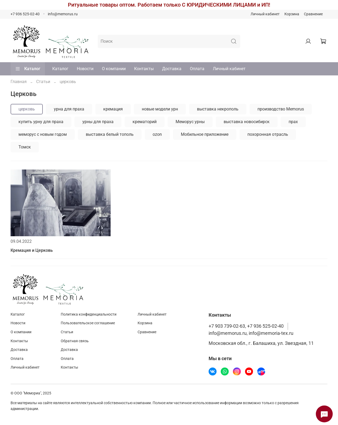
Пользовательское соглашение (88, 323)
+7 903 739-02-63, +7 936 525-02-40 (246, 326)
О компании (114, 68)
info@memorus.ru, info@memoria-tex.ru (251, 333)
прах (293, 121)
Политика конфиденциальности (88, 314)
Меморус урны (190, 121)
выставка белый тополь (110, 134)
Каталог (27, 68)
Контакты (144, 68)
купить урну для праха (40, 121)
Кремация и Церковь (32, 250)
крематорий (145, 121)
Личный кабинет (265, 14)
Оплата (197, 68)
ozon (157, 134)
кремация (113, 109)
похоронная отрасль (267, 134)
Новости (85, 68)
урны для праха (98, 121)
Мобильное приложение (204, 134)
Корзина (291, 14)
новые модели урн (160, 109)
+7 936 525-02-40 (25, 14)
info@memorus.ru (63, 14)
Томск (24, 146)
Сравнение (313, 14)
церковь (26, 109)
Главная (19, 81)
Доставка (171, 68)
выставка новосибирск (247, 121)
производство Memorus (280, 109)
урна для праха (69, 109)
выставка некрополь (217, 109)
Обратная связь (75, 341)
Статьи (43, 81)
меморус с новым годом (42, 134)
